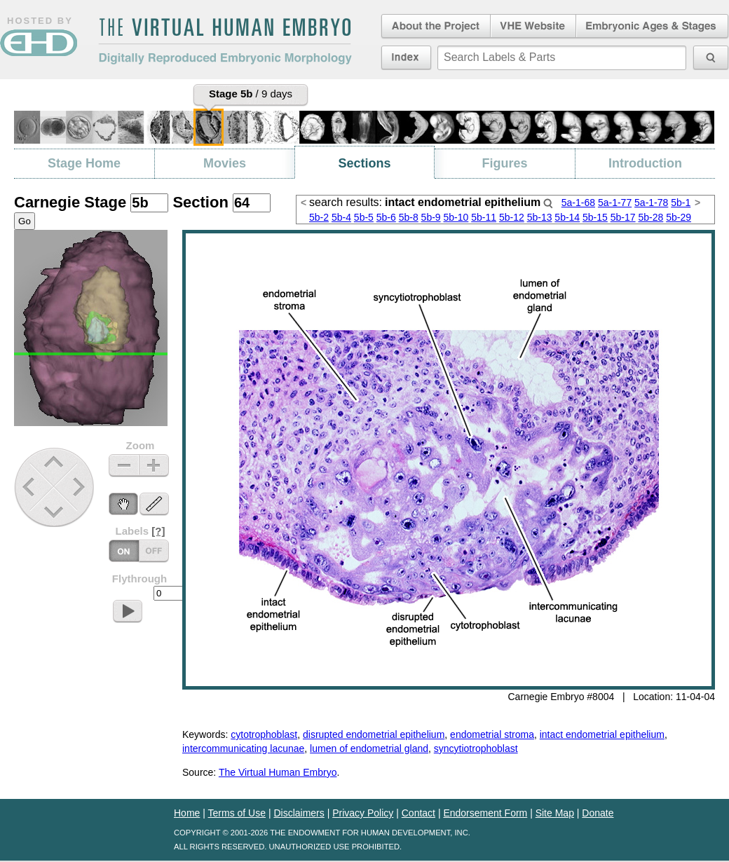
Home (187, 813)
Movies (224, 163)
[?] (158, 531)
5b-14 (567, 217)
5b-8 (408, 217)
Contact (418, 813)
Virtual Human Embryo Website (533, 26)
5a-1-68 (578, 202)
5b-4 (341, 217)
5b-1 (680, 202)
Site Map (555, 813)
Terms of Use (237, 813)
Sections (364, 163)
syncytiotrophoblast (476, 748)
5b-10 (456, 217)
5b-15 (595, 217)
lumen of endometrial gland (369, 748)
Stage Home (84, 163)
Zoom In (154, 465)
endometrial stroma (492, 734)
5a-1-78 (651, 202)
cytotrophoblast (264, 734)
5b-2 (319, 217)
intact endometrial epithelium (602, 734)
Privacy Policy (362, 813)
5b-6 (386, 217)
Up (55, 463)
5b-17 (623, 217)
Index (406, 57)
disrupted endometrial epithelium (373, 734)
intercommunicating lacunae (243, 748)
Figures (504, 163)
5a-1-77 (615, 202)
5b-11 (483, 217)
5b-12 (511, 217)
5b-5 (364, 217)
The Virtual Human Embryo (278, 772)
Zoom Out (124, 465)
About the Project (434, 26)
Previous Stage (30, 486)
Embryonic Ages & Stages (652, 26)
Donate (597, 813)
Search (548, 203)
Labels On (154, 551)
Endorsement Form (485, 813)
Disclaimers (298, 813)
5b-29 (678, 217)
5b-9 (431, 217)
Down (56, 512)
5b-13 (539, 217)
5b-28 (650, 217)
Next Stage (82, 486)
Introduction (645, 163)
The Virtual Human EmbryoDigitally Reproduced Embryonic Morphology (225, 41)
